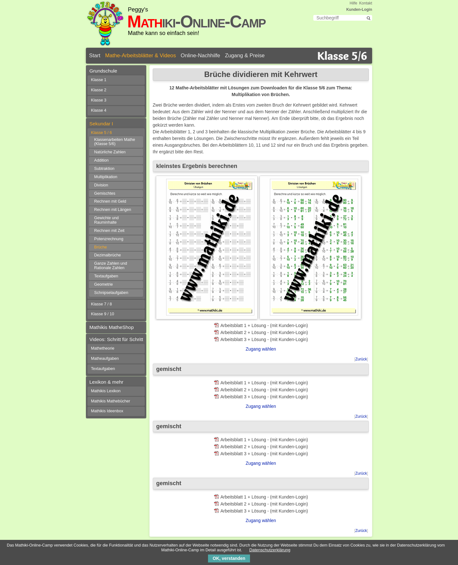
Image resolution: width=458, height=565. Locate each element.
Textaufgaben (106, 276)
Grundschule (103, 70)
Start (94, 55)
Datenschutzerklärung (269, 550)
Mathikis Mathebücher (110, 401)
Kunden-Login (359, 9)
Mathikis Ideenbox (107, 411)
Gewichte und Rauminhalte (106, 220)
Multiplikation (105, 177)
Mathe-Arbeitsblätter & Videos (140, 55)
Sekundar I (101, 123)
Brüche (100, 247)
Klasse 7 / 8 (101, 304)
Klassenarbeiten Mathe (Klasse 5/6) (114, 141)
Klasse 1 (98, 80)
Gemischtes (104, 193)
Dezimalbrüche (107, 255)
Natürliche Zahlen (110, 152)
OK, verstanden (229, 558)
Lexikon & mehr (106, 382)
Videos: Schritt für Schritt (116, 339)
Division (101, 185)
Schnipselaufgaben (111, 292)
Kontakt (365, 3)
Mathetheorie (102, 348)
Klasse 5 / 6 (101, 132)
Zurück (361, 359)
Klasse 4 (98, 110)
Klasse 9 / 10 (102, 314)
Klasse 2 (98, 90)
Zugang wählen (261, 349)
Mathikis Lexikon (106, 391)
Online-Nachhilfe (200, 55)
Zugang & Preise (245, 55)
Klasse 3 (98, 100)
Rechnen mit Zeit (109, 230)
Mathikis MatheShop (111, 327)
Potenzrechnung (108, 239)
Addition (101, 160)
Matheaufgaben (105, 358)
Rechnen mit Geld (110, 201)
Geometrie (103, 284)
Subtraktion (104, 168)
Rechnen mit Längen (112, 209)
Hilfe (353, 3)
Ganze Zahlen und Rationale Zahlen (110, 265)
